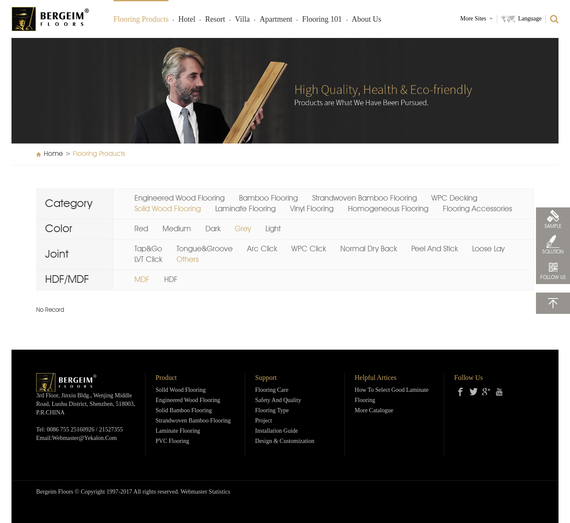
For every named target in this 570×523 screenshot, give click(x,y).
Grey (243, 229)
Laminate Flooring (245, 209)
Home (53, 154)
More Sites (473, 19)
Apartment (275, 19)
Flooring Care (271, 390)
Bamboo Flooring (268, 198)
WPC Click (308, 249)
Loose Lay (488, 249)
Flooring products (141, 19)
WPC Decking (454, 198)
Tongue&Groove (205, 249)
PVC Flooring (172, 441)
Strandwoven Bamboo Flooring (364, 198)
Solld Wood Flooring (181, 390)
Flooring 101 (322, 19)
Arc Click (262, 249)
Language (530, 19)
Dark (212, 229)
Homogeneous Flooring (388, 209)
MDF (142, 280)
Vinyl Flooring (311, 209)
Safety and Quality (278, 400)
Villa (242, 19)
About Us (367, 19)
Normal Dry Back (368, 249)
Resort (215, 19)
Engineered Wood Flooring (179, 198)
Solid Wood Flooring (167, 209)
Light (273, 229)
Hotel (186, 19)
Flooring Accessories (477, 209)
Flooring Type (272, 411)
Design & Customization (284, 441)
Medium (176, 229)
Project (263, 421)
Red (141, 229)
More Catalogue (374, 411)
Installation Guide (276, 431)
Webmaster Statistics (206, 492)
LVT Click (148, 260)
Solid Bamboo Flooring (184, 411)
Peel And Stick (434, 249)
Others (188, 260)
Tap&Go (148, 249)
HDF (171, 280)
